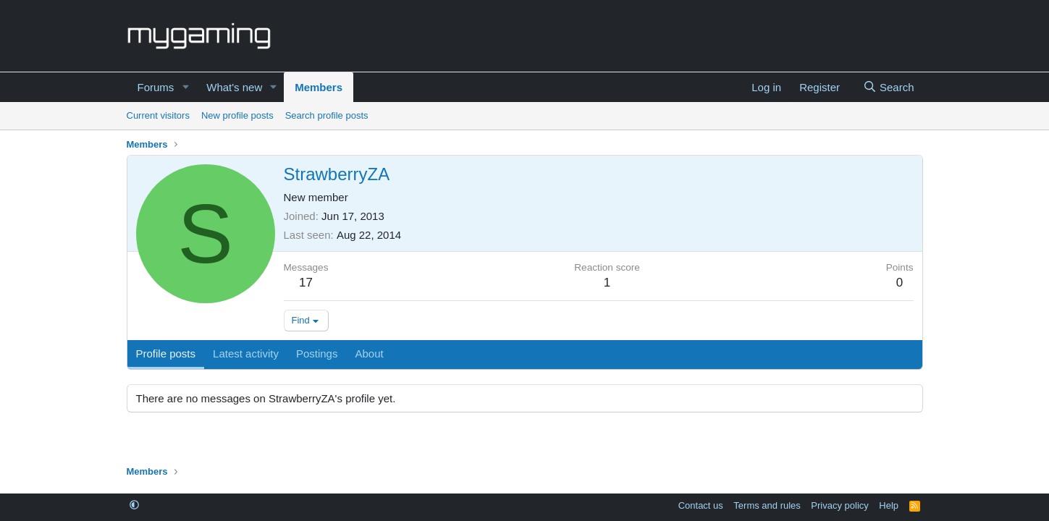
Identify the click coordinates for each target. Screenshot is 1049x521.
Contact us (700, 505)
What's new (234, 87)
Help (888, 505)
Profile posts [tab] (166, 353)
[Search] (888, 87)
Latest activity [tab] (246, 353)
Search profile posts (326, 115)
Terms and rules (766, 505)
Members (318, 87)
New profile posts (237, 115)
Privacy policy (839, 505)
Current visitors (158, 115)
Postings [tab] (317, 353)
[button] (185, 87)
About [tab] (369, 353)
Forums (156, 87)
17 (306, 282)
